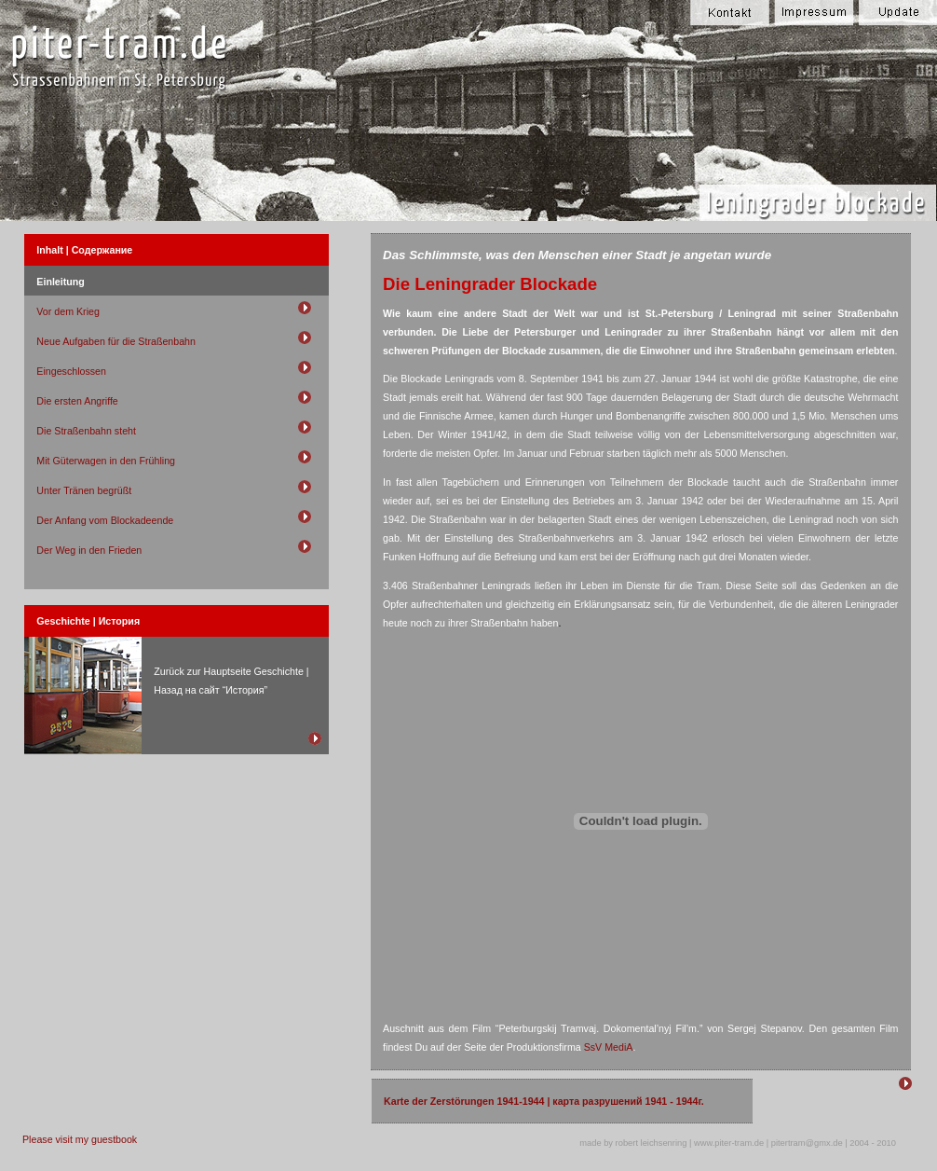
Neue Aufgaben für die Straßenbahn (116, 341)
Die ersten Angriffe (76, 400)
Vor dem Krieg (68, 311)
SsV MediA (608, 1047)
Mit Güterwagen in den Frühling (105, 460)
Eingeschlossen (71, 371)
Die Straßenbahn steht (86, 430)
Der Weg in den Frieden (89, 550)
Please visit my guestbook (79, 1139)
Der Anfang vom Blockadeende (104, 520)
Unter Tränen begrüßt (83, 490)
